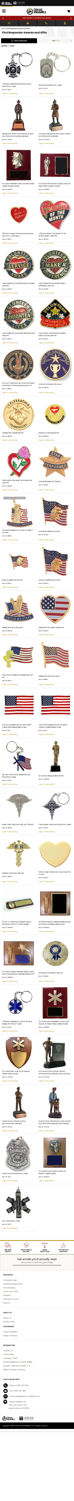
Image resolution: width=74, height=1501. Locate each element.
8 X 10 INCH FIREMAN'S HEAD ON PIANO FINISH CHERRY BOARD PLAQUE (18, 185)
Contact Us (8, 1350)
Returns (6, 1303)
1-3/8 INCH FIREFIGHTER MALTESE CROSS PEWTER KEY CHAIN (16, 85)
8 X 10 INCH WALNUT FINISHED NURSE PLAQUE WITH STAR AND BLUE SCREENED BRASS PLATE (18, 973)
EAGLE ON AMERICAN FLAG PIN (49, 580)
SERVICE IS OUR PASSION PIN (49, 433)
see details (46, 18)
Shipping (7, 1295)
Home (3, 28)
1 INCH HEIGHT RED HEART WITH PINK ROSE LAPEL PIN (17, 481)
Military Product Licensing (14, 1369)
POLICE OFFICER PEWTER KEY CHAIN (15, 1173)
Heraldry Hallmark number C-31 (16, 1366)
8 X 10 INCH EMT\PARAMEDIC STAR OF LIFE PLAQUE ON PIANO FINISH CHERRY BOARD (54, 1022)
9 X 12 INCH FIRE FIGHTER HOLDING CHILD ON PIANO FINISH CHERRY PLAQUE (54, 185)
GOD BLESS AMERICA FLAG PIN (49, 531)
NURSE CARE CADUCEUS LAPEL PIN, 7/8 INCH (18, 824)
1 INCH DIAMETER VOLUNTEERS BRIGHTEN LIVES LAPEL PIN (18, 334)
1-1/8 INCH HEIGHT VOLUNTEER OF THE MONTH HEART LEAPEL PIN (52, 234)
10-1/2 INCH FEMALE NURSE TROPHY (51, 776)
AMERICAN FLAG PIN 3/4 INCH (49, 676)
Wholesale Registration (13, 1284)
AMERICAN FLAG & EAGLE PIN (12, 627)
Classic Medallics (10, 1332)
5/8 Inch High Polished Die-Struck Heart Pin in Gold (55, 873)
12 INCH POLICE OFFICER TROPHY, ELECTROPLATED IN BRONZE (14, 1122)
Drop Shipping (9, 1287)
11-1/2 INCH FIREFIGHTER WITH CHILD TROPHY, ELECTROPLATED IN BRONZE (55, 135)
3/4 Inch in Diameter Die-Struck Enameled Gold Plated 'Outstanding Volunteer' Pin (18, 384)
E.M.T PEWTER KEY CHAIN (11, 1221)
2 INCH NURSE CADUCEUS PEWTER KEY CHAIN (55, 824)
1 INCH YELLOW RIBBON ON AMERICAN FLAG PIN (17, 676)
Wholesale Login (10, 1280)
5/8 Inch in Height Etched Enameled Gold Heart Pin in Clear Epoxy (17, 234)
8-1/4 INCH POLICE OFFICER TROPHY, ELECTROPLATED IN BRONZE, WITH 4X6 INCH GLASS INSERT (54, 1072)
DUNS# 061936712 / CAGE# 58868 (17, 1362)
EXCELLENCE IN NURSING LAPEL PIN (51, 973)
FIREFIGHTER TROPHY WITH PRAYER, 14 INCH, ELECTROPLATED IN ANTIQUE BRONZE (18, 135)
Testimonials (8, 1354)
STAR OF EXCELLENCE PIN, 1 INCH (50, 384)
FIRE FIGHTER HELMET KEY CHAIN (50, 85)
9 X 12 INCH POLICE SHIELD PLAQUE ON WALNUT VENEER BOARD (52, 1172)
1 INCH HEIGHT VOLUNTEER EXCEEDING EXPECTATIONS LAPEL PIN (52, 334)
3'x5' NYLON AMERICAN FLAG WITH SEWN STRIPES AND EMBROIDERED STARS (16, 726)
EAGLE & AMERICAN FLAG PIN (12, 580)
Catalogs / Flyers (10, 1358)
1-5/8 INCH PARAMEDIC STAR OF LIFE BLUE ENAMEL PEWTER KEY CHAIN (17, 1022)
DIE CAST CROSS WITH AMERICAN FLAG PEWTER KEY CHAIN (16, 776)
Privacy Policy (9, 1321)
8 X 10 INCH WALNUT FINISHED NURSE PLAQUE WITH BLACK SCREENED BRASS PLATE (55, 923)
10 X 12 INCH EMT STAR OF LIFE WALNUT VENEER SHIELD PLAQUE (16, 1072)
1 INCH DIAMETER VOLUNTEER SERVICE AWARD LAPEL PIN (18, 284)
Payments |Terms (10, 1299)
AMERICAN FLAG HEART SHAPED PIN (51, 627)
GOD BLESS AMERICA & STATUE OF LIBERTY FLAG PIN (17, 531)
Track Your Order (10, 1291)
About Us (7, 1318)
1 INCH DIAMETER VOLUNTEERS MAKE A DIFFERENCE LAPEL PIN (52, 284)
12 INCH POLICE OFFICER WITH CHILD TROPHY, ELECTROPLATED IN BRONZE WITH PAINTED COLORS (55, 1122)
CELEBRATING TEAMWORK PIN (12, 433)
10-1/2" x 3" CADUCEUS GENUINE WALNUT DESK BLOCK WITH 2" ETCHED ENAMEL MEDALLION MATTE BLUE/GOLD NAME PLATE (17, 923)
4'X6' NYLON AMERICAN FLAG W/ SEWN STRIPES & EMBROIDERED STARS (53, 726)
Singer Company (10, 1335)
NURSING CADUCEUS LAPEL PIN (13, 873)
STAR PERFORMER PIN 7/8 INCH (50, 481)
